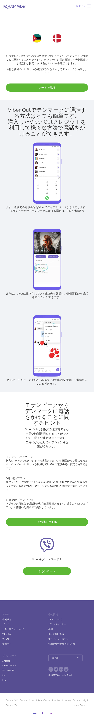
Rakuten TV (11, 705)
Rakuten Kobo (26, 700)
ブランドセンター (57, 624)
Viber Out (7, 634)
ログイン (81, 5)
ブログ (5, 624)
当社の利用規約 (56, 634)
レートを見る (47, 87)
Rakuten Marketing (61, 700)
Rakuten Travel (43, 700)
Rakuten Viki (12, 700)
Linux (4, 680)
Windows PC (8, 670)
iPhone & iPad (9, 665)
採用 (50, 629)
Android (6, 660)
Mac (4, 675)
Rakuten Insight (80, 700)
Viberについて (55, 619)
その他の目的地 (47, 522)
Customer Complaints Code (61, 643)
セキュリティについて (13, 629)
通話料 (5, 639)
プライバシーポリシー (59, 639)
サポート (6, 643)
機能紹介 (6, 619)
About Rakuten (81, 705)
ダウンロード (47, 571)
